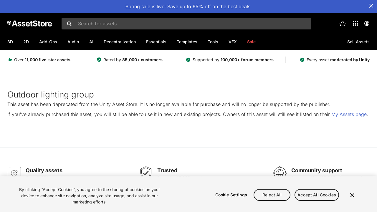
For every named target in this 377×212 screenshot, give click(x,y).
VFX (233, 41)
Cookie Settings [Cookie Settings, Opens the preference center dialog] (231, 194)
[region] (188, 194)
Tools (213, 41)
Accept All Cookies (316, 194)
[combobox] (186, 23)
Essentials (156, 41)
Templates (187, 41)
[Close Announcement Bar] (371, 6)
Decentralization (120, 41)
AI (91, 41)
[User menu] (367, 23)
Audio (73, 41)
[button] (342, 23)
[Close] (352, 195)
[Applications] (355, 23)
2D (26, 41)
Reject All (272, 194)
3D (10, 41)
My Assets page (349, 114)
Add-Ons (48, 41)
